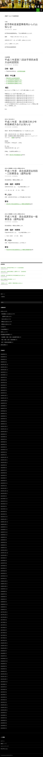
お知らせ (6, 119)
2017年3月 (3, 635)
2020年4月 (3, 539)
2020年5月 (3, 537)
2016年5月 (3, 661)
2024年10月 (3, 400)
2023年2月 (3, 452)
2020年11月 (3, 521)
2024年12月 (3, 395)
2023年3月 (3, 449)
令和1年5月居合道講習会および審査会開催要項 (18, 204)
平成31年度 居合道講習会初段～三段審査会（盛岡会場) (21, 172)
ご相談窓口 (3, 296)
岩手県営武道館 (21, 71)
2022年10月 (3, 462)
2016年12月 (3, 643)
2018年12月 (3, 581)
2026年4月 (3, 354)
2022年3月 (3, 480)
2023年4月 (3, 447)
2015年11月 (3, 676)
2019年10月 (3, 555)
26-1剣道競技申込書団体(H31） (14, 80)
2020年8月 (3, 529)
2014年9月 (3, 712)
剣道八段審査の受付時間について (8, 279)
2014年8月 (3, 715)
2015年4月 (3, 694)
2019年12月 (3, 550)
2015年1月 (3, 702)
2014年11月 (3, 707)
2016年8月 (3, 653)
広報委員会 (16, 64)
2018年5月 (3, 599)
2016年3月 (3, 666)
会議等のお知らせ (6, 316)
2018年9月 (3, 588)
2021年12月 (3, 488)
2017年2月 (3, 637)
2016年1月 (3, 671)
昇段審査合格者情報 (5, 334)
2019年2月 (3, 576)
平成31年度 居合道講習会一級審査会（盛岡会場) (21, 217)
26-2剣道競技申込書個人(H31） (14, 81)
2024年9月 (3, 403)
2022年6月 (3, 472)
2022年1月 (3, 485)
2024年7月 (3, 408)
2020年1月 (3, 547)
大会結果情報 (7, 57)
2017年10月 (3, 617)
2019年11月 (3, 552)
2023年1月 (3, 454)
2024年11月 (3, 398)
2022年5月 (3, 475)
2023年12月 (3, 426)
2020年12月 (3, 519)
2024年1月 (3, 423)
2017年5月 (3, 630)
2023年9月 (3, 434)
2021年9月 (3, 496)
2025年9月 (3, 372)
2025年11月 (3, 367)
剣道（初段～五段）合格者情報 (8, 339)
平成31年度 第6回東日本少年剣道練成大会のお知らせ (21, 123)
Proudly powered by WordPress (7, 755)
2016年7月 (3, 656)
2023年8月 (3, 436)
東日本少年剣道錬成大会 (16, 154)
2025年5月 (3, 382)
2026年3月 (3, 356)
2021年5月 (3, 506)
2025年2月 (3, 390)
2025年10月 (3, 369)
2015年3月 (3, 697)
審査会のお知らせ (21, 168)
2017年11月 (3, 614)
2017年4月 (3, 632)
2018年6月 (3, 596)
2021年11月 (3, 490)
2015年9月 (3, 681)
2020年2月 (3, 545)
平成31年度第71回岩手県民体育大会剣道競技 (21, 61)
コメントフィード (5, 746)
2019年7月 (3, 563)
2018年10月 (3, 586)
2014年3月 (3, 728)
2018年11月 (3, 583)
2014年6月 (3, 720)
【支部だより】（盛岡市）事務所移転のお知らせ (11, 283)
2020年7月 (3, 532)
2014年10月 (3, 710)
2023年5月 (3, 444)
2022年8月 (3, 467)
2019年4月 (3, 570)
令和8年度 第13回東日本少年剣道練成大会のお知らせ (13, 275)
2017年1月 (3, 640)
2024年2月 (3, 421)
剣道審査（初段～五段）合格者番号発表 (10, 337)
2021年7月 (3, 501)
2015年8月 (3, 684)
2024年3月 (3, 418)
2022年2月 (3, 483)
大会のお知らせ (11, 119)
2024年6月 (3, 411)
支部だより (3, 332)
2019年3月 (3, 573)
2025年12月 (3, 364)
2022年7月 (3, 470)
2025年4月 (3, 385)
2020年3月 (3, 542)
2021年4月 (3, 509)
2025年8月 (3, 374)
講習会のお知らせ (5, 324)
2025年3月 (3, 387)
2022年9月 (3, 465)
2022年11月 (3, 460)
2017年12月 (3, 612)
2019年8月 (3, 560)
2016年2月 (3, 668)
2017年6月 (3, 627)
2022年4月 (3, 478)
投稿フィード (4, 743)
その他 (6, 21)
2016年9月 (3, 650)
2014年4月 (3, 725)
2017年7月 (3, 625)
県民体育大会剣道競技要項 (13, 78)
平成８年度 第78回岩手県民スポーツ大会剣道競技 (12, 267)
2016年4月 (3, 663)
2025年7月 (3, 377)
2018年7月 (3, 594)
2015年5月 (3, 692)
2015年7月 (3, 686)
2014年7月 (3, 717)
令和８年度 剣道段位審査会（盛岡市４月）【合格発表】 (13, 271)
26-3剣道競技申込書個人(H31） (14, 83)
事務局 (15, 29)
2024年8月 (3, 405)
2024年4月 (3, 416)
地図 (13, 137)
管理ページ (3, 294)
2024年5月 (3, 413)
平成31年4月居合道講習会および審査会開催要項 (18, 249)
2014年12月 (3, 704)
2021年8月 (3, 498)
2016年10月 (3, 648)
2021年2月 (3, 514)
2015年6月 (3, 689)
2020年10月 (3, 524)
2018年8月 (3, 591)
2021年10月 (3, 493)
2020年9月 (3, 527)
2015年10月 (3, 679)
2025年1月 (3, 392)
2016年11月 (3, 645)
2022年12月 (3, 457)
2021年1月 (3, 516)
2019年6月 (3, 565)
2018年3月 (3, 604)
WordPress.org (4, 748)
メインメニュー (41, 10)
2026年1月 (3, 362)
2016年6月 (3, 658)
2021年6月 (3, 503)
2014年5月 (3, 723)
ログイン (3, 741)
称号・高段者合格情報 (6, 342)
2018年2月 (3, 607)
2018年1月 (3, 609)
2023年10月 (3, 431)
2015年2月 (3, 699)
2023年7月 (3, 439)
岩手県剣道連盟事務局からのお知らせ (21, 25)
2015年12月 (3, 674)
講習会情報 (3, 344)
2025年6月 (3, 380)
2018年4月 (3, 601)
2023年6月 (3, 441)
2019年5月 (3, 568)
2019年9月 (3, 558)
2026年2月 (3, 359)
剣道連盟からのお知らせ (13, 168)
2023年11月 (3, 429)
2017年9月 (3, 619)
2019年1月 (3, 578)
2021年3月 (3, 511)
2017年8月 (3, 622)
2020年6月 (3, 534)
